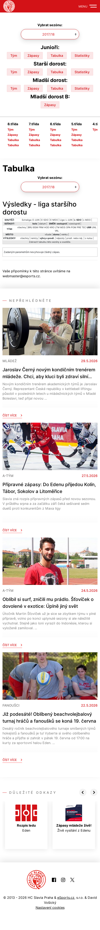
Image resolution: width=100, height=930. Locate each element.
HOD (46, 227)
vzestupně (74, 223)
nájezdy (60, 238)
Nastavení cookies (50, 907)
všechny (21, 227)
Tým (13, 55)
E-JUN (35, 220)
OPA (68, 227)
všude (48, 234)
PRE (79, 227)
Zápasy (33, 55)
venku (64, 234)
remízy (34, 238)
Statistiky (82, 55)
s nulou (88, 238)
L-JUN (69, 220)
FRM (41, 227)
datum (42, 223)
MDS (62, 227)
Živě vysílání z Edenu (73, 818)
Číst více (12, 415)
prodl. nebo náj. (74, 238)
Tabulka (57, 55)
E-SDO (44, 220)
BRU (30, 227)
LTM (57, 227)
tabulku (42, 242)
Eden (26, 818)
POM (73, 227)
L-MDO (87, 220)
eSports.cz (65, 897)
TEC (84, 227)
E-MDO (54, 220)
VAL (57, 230)
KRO (52, 227)
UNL (94, 227)
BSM (35, 227)
